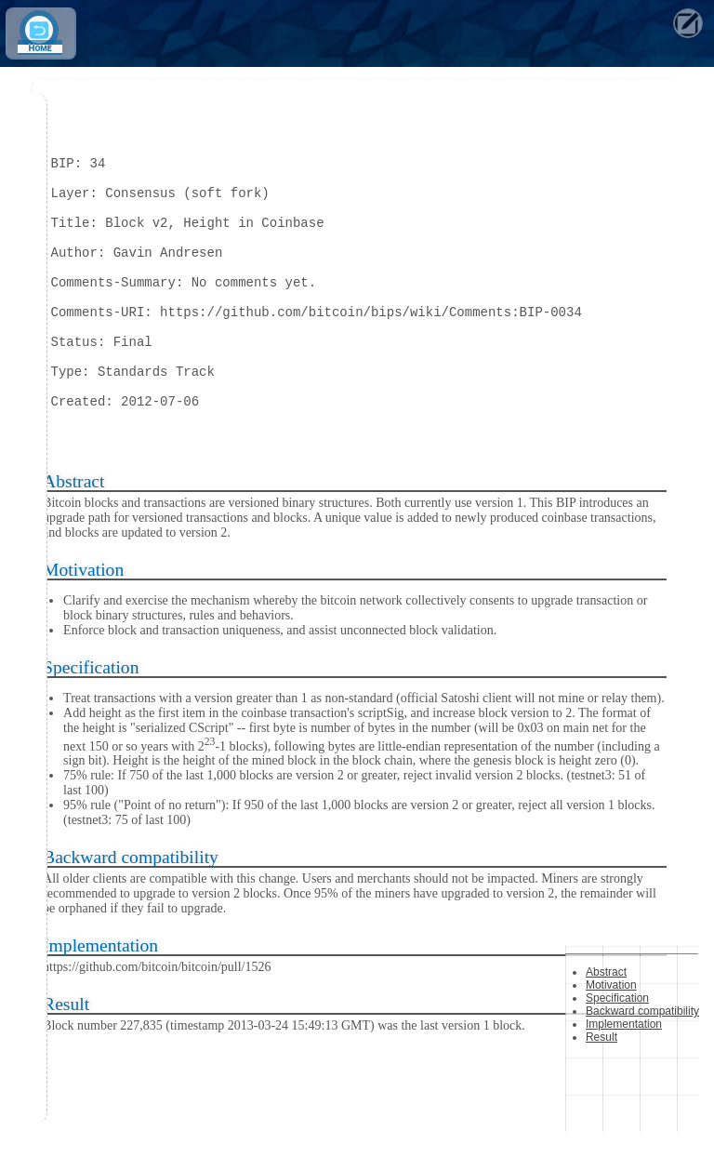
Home (39, 49)
